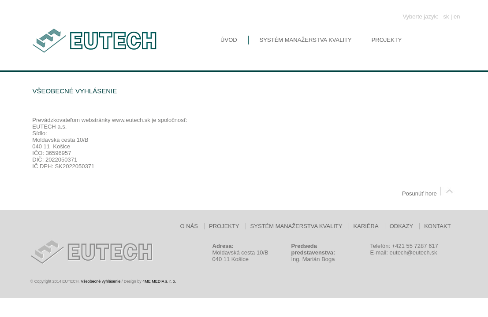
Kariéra (366, 226)
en (457, 16)
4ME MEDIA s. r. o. (159, 281)
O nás (189, 226)
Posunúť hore (429, 193)
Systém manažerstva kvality (306, 40)
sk (446, 16)
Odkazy (401, 226)
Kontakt (437, 226)
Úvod (228, 40)
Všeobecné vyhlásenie (100, 281)
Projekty (387, 40)
